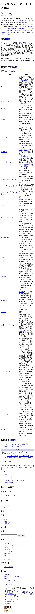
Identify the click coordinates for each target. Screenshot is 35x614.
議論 (5, 507)
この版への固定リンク (11, 582)
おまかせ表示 (8, 551)
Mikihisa (3, 277)
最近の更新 (8, 549)
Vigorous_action (24, 365)
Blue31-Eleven (5, 371)
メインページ (8, 543)
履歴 (20, 367)
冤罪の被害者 (8, 482)
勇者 (17, 450)
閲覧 (5, 519)
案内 (5, 15)
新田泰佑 (4, 429)
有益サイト (10, 461)
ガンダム (22, 407)
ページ (6, 505)
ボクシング (23, 172)
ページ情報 (8, 584)
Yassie (23, 239)
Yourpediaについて (10, 601)
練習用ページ (8, 555)
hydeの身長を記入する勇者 (10, 186)
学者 (25, 150)
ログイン (7, 497)
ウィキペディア (21, 20)
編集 (8, 39)
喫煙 (20, 105)
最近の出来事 (8, 547)
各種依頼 (7, 553)
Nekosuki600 (5, 237)
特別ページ (8, 578)
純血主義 (4, 152)
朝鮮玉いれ (4, 205)
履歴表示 (7, 523)
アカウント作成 (9, 495)
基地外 (21, 43)
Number (3, 312)
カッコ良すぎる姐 (24, 456)
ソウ (2, 172)
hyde (20, 185)
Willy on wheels (6, 101)
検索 (10, 15)
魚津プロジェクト (7, 217)
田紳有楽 (4, 300)
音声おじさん (5, 119)
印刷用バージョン (10, 580)
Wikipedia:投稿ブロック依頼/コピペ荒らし (26, 166)
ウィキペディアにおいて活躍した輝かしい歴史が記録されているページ (17, 28)
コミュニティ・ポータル (12, 545)
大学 (20, 150)
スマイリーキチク (7, 162)
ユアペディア (11, 452)
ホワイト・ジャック (7, 325)
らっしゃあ (4, 414)
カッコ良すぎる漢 (12, 456)
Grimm (3, 257)
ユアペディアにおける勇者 (13, 446)
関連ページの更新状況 (11, 577)
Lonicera (22, 229)
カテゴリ (4, 471)
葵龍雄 (21, 292)
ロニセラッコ (23, 213)
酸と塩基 (22, 113)
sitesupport (7, 559)
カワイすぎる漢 (20, 457)
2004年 (21, 99)
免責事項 (7, 603)
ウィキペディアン (10, 478)
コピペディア (8, 567)
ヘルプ (6, 557)
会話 (31, 365)
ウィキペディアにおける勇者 (14, 480)
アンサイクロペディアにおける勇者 (16, 444)
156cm (29, 185)
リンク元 (7, 575)
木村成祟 (4, 137)
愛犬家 (3, 108)
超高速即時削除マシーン (9, 179)
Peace (2, 87)
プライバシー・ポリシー (12, 599)
